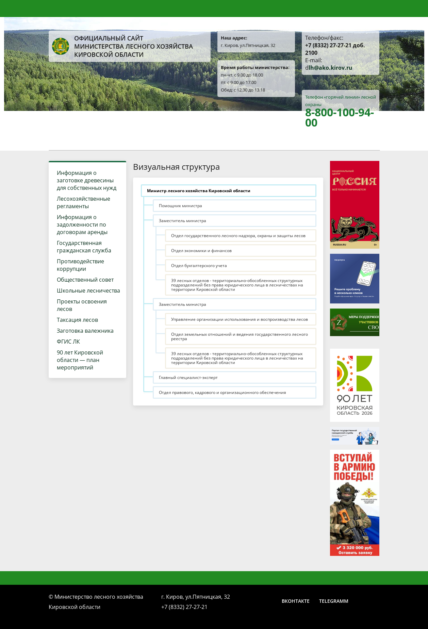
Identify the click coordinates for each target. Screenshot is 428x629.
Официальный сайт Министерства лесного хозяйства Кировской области (122, 46)
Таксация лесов (77, 320)
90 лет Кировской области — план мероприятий (80, 360)
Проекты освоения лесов (82, 305)
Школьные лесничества (88, 290)
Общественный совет (85, 279)
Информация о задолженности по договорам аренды (82, 224)
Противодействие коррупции (80, 265)
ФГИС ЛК (68, 341)
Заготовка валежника (85, 330)
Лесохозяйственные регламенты (83, 202)
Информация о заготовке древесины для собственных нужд (86, 180)
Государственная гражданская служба (84, 246)
